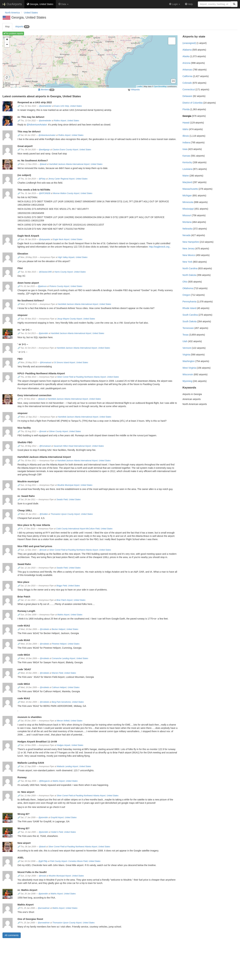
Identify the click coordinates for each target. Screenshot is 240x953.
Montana (186, 222)
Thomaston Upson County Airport (65, 514)
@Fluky (42, 179)
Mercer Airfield (63, 721)
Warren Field (57, 673)
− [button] (7, 44)
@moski (42, 431)
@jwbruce (42, 286)
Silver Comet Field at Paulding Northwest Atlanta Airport (81, 377)
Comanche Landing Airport (63, 658)
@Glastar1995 (45, 272)
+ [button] (7, 39)
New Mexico (188, 255)
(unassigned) (189, 43)
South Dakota (189, 321)
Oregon (186, 295)
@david (43, 164)
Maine (185, 175)
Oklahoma (187, 288)
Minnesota (187, 202)
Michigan (187, 195)
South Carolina (190, 314)
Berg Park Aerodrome (61, 702)
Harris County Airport (64, 272)
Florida (186, 109)
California (187, 76)
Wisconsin (187, 374)
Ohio (184, 281)
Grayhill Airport (57, 817)
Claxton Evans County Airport (65, 149)
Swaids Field (62, 499)
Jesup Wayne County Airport (69, 319)
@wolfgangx (44, 149)
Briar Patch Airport (65, 600)
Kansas (186, 155)
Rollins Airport (60, 120)
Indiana (186, 142)
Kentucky (187, 162)
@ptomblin (43, 333)
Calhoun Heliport (59, 687)
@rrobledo (44, 629)
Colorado (187, 83)
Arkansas (187, 69)
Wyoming (187, 381)
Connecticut (188, 89)
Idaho (185, 129)
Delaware (187, 96)
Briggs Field (62, 586)
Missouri (186, 215)
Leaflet (139, 86)
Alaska (185, 56)
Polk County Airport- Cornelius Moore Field (69, 861)
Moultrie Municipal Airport (68, 485)
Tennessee (188, 328)
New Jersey (188, 248)
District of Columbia (192, 102)
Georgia (186, 116)
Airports (22, 26)
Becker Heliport (58, 629)
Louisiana (187, 169)
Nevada (186, 235)
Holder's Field (57, 832)
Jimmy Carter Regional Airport (61, 179)
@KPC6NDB (44, 193)
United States (76, 106)
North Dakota (189, 275)
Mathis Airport (63, 615)
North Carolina (189, 268)
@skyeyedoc (44, 239)
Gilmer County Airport (58, 431)
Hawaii (185, 122)
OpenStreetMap (160, 86)
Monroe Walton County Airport (66, 193)
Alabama (187, 49)
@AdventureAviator (37, 124)
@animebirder (45, 106)
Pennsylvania (189, 301)
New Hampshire (190, 242)
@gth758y (42, 861)
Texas (185, 334)
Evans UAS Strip (61, 106)
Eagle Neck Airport (61, 239)
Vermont (186, 348)
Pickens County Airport (59, 286)
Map (7, 26)
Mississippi (188, 208)
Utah (184, 341)
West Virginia (189, 367)
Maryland (187, 182)
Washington (188, 361)
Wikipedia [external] (134, 89)
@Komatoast (45, 362)
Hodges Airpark (63, 745)
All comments (12, 935)
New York (187, 261)
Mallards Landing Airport (67, 766)
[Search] (234, 4)
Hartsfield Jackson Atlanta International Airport (69, 164)
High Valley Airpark (66, 257)
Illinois (185, 136)
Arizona (186, 63)
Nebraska (187, 228)
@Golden (44, 514)
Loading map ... (89, 61)
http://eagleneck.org (159, 246)
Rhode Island (189, 308)
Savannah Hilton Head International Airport (72, 446)
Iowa (184, 149)
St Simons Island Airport (64, 362)
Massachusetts (190, 189)
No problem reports (13, 33)
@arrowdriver (44, 908)
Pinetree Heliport (59, 644)
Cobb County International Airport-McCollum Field (78, 529)
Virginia (186, 354)
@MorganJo (44, 781)
